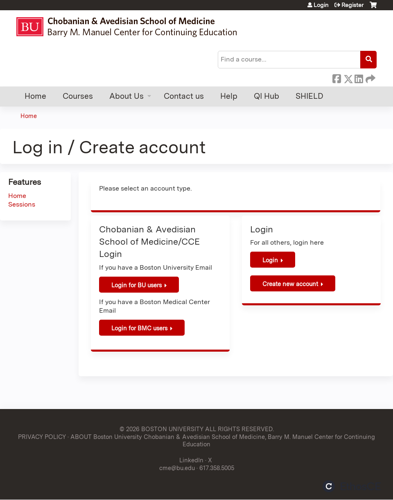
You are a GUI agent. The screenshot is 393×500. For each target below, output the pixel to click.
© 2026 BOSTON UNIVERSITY (161, 428)
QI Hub (266, 96)
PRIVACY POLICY (42, 436)
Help (228, 96)
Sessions (21, 204)
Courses (78, 96)
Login (321, 5)
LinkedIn (359, 77)
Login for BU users (136, 285)
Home (35, 96)
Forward (370, 77)
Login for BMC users (139, 328)
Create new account (290, 283)
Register (352, 5)
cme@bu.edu (177, 467)
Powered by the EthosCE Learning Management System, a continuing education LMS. (352, 486)
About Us (126, 96)
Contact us (184, 96)
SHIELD (309, 96)
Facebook (336, 77)
